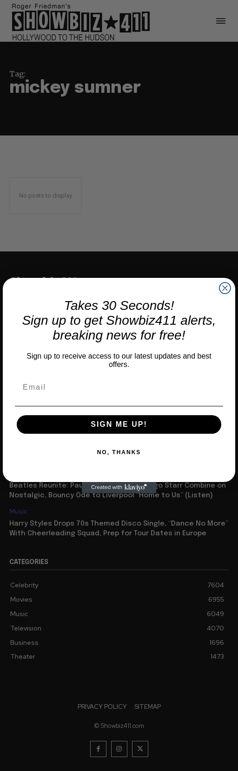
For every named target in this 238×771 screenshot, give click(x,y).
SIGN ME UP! (119, 424)
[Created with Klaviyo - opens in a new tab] (119, 487)
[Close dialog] (225, 288)
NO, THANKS (119, 452)
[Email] (119, 387)
